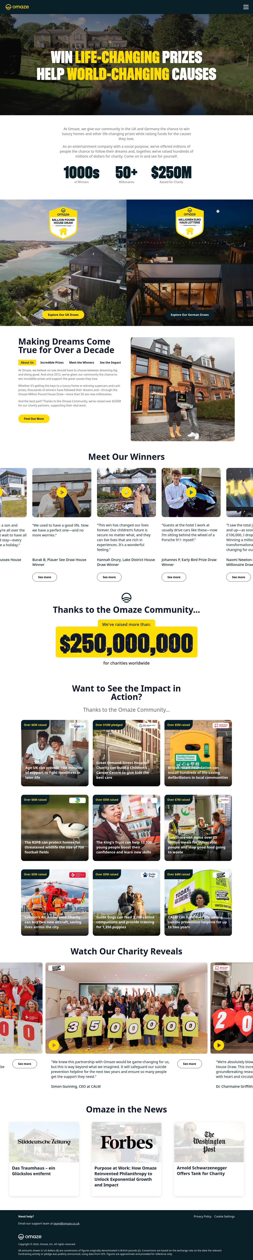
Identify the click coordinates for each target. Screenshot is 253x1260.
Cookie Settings (224, 1216)
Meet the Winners (81, 362)
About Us (27, 362)
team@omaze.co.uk (67, 1223)
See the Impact (110, 362)
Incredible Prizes (52, 362)
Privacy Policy (203, 1216)
